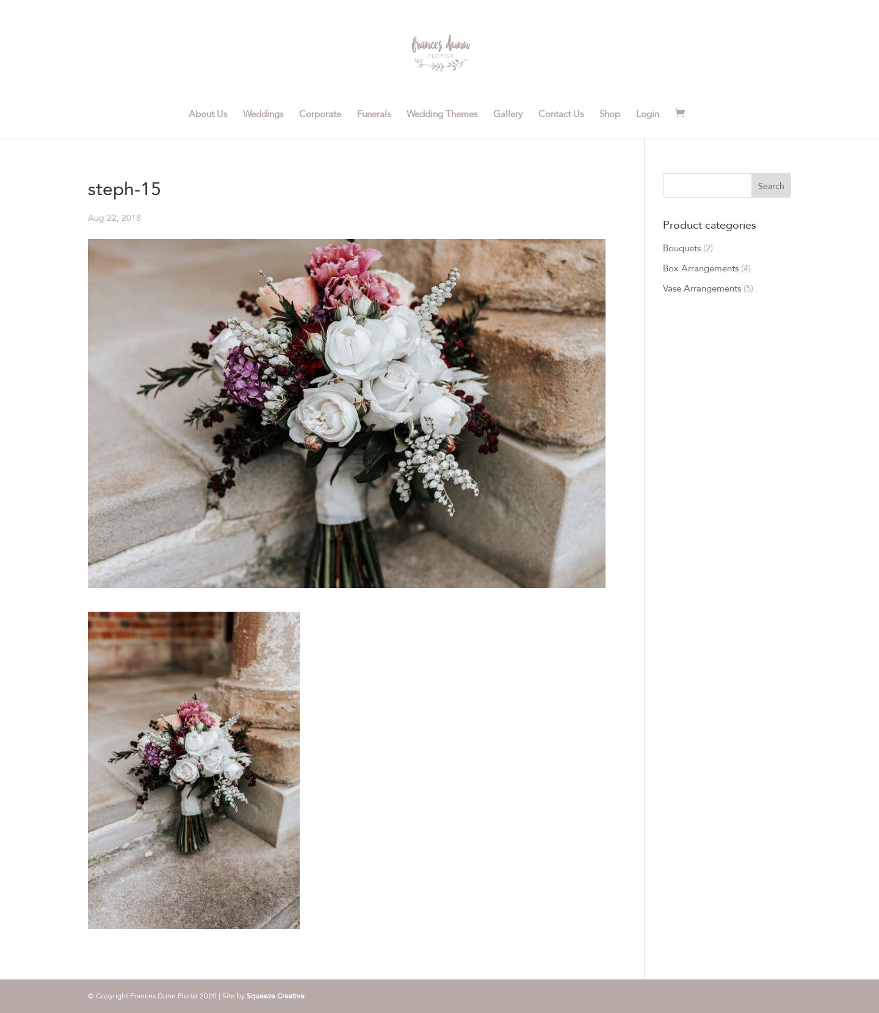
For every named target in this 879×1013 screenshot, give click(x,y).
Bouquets (682, 248)
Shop (609, 115)
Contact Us (561, 115)
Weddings (263, 115)
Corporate (320, 115)
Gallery (508, 115)
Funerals (374, 115)
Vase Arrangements (702, 288)
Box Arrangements (701, 268)
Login (647, 115)
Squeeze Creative (276, 996)
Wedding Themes (442, 115)
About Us (208, 115)
